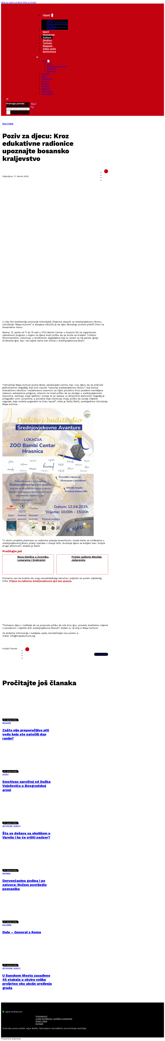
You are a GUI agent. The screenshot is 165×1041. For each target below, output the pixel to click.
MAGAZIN (6, 723)
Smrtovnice (49, 51)
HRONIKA (6, 873)
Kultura (47, 37)
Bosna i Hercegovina (57, 23)
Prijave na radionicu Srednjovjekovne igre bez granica (40, 581)
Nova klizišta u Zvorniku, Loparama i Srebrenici (33, 558)
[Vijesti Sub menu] (52, 15)
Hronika (45, 73)
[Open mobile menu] (37, 57)
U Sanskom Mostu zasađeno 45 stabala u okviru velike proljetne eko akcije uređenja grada (27, 981)
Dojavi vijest (41, 1021)
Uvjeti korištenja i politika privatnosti (54, 1018)
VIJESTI (16, 826)
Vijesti (46, 15)
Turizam (47, 43)
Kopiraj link (101, 654)
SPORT (5, 774)
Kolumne (51, 28)
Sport (46, 31)
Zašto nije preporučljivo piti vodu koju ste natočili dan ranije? (25, 734)
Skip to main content (11, 2)
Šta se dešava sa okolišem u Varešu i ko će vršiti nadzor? (26, 835)
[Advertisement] (55, 299)
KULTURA (7, 123)
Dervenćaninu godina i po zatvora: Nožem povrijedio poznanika (24, 885)
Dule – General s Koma (21, 932)
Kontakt (39, 1023)
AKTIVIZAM (7, 826)
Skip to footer (29, 2)
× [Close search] (8, 112)
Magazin (47, 46)
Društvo (47, 40)
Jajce (49, 64)
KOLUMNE (6, 925)
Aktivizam (52, 26)
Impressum (41, 1016)
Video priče (49, 48)
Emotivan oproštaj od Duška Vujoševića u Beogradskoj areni (26, 786)
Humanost (49, 34)
